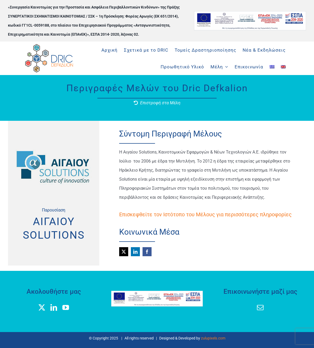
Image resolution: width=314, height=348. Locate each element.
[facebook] (147, 251)
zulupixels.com (213, 338)
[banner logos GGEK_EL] (250, 13)
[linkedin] (135, 251)
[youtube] (65, 307)
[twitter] (123, 251)
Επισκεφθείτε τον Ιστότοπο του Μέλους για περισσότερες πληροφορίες (205, 214)
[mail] (260, 307)
